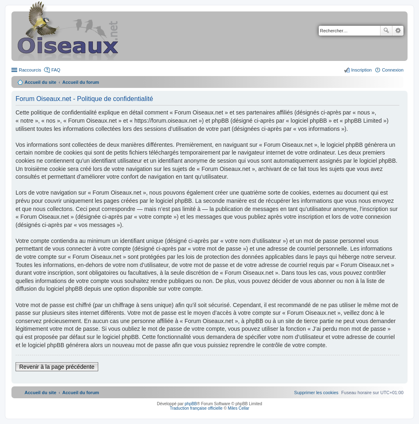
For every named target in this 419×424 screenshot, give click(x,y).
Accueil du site (40, 82)
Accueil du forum (80, 82)
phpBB (191, 404)
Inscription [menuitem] (361, 69)
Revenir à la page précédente (57, 366)
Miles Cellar (238, 408)
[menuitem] (316, 392)
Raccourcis (30, 69)
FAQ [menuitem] (55, 69)
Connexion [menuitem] (392, 69)
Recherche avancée (397, 31)
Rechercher (386, 31)
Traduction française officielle (196, 408)
